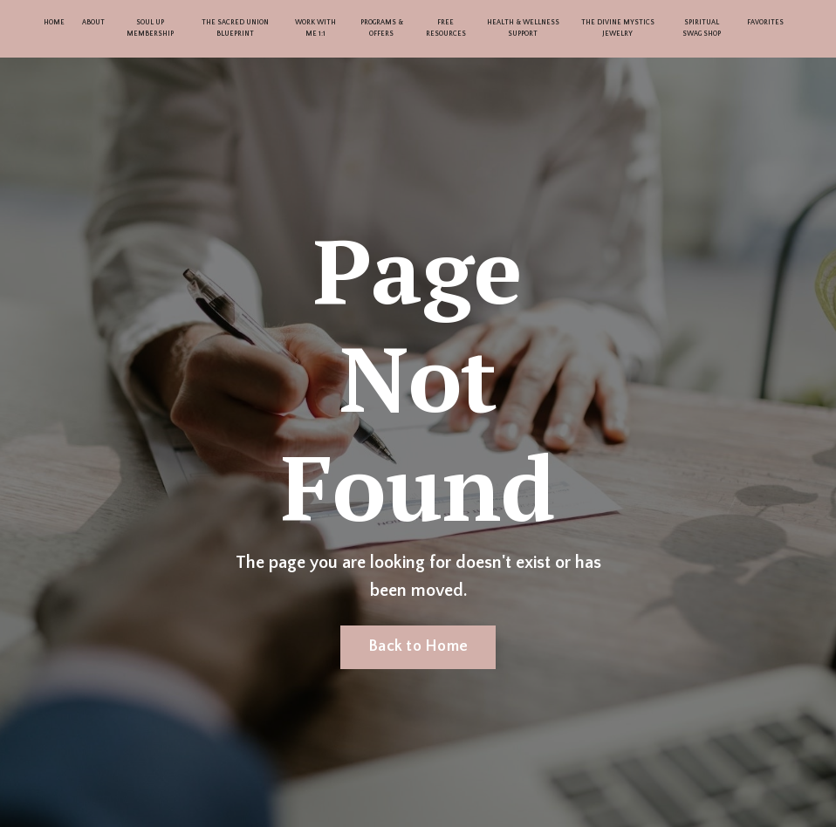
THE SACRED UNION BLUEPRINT (235, 28)
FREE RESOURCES (446, 28)
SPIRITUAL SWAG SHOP (701, 28)
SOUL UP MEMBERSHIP (150, 28)
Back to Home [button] (418, 646)
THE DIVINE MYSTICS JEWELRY (617, 28)
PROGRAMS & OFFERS (381, 28)
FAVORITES (765, 22)
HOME (54, 22)
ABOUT (93, 22)
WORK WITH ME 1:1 (315, 28)
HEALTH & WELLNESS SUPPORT (523, 28)
